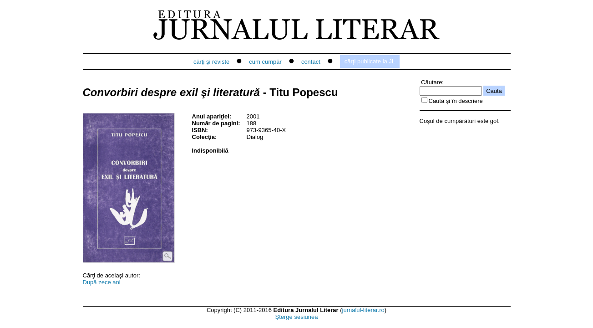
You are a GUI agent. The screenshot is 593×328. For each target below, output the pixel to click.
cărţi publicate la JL (370, 61)
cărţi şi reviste (211, 61)
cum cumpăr (265, 61)
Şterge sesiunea (296, 316)
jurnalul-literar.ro (363, 310)
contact (310, 61)
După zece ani (102, 282)
